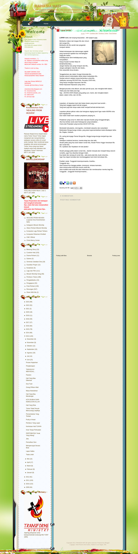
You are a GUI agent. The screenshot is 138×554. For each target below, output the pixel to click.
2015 (27, 329)
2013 (27, 336)
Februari (29, 469)
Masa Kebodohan (32, 391)
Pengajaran (31, 283)
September (30, 349)
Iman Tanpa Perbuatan (33, 430)
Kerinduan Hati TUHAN (33, 426)
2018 (27, 319)
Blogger (107, 543)
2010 (27, 484)
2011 (27, 480)
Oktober (29, 346)
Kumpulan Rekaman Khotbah (36, 234)
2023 (27, 302)
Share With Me (32, 292)
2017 (27, 322)
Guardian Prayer (32, 265)
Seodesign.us (80, 552)
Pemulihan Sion (31, 442)
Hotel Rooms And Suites (83, 544)
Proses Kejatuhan (32, 362)
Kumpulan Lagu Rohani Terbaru (37, 231)
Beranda (89, 255)
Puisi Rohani (31, 286)
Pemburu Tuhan (32, 277)
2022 (27, 305)
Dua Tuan (29, 384)
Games (29, 258)
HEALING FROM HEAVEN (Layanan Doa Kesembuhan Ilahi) (36, 220)
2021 (27, 309)
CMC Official (31, 237)
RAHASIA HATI (48, 6)
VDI (105, 544)
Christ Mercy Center (33, 240)
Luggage (72, 544)
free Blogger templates (61, 552)
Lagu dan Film (31, 271)
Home (46, 24)
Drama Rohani (32, 255)
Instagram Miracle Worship (35, 225)
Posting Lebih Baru (61, 255)
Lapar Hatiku (30, 451)
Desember (30, 339)
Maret (29, 466)
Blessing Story (31, 249)
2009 (27, 487)
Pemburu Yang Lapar (33, 423)
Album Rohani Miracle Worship (37, 228)
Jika (27, 439)
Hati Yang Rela (31, 405)
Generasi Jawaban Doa (34, 262)
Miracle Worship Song (34, 274)
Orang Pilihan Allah (32, 387)
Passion (28, 375)
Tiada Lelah (30, 454)
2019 (27, 315)
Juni (28, 360)
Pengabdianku (31, 280)
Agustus (29, 353)
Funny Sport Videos (87, 552)
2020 (27, 312)
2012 (27, 477)
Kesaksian (30, 268)
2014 (27, 333)
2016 (27, 326)
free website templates (71, 552)
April (28, 462)
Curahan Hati (31, 252)
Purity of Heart (31, 419)
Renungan (30, 289)
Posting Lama (116, 255)
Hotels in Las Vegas (97, 544)
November (30, 342)
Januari (29, 472)
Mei (28, 459)
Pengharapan (30, 366)
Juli (28, 356)
